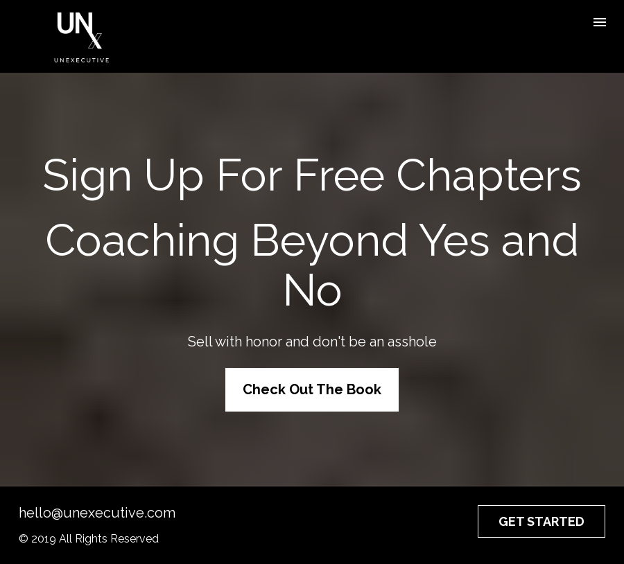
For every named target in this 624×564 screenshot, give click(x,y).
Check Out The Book (312, 389)
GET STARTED (541, 521)
